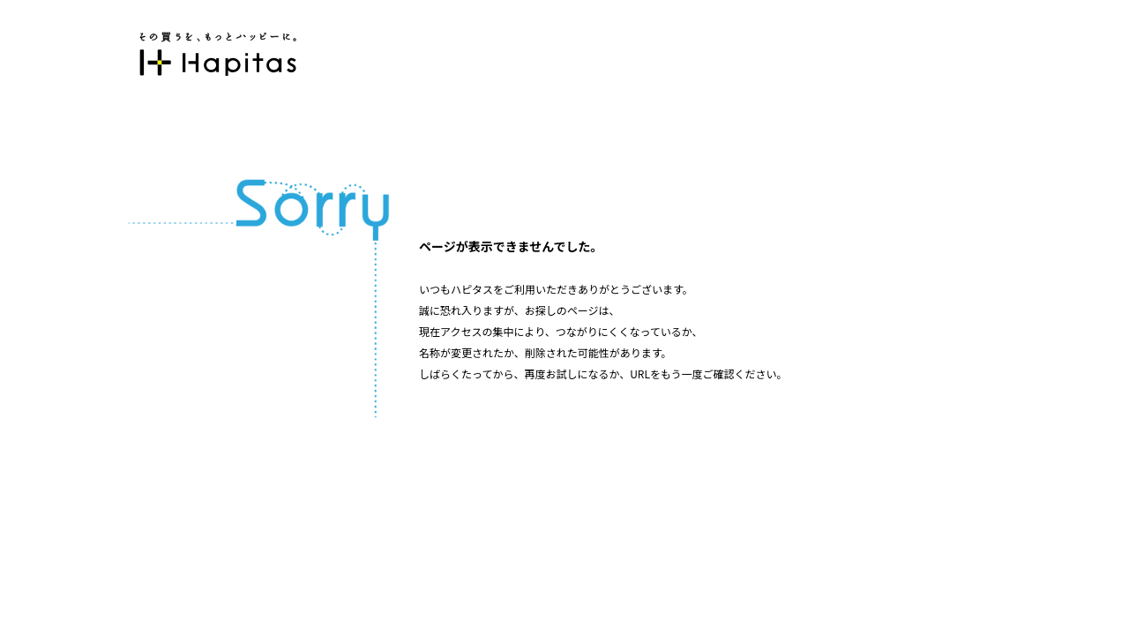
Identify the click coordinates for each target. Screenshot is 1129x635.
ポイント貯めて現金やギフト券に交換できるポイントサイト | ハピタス (217, 54)
